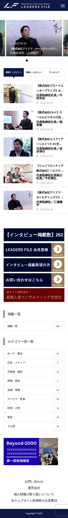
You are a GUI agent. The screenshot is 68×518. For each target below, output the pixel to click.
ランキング (54, 72)
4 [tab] (38, 60)
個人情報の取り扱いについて (34, 494)
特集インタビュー (34, 72)
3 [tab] (34, 60)
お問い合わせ (34, 481)
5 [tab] (41, 60)
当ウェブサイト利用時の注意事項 (34, 500)
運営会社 (34, 488)
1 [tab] (27, 60)
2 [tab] (30, 60)
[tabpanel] (34, 35)
